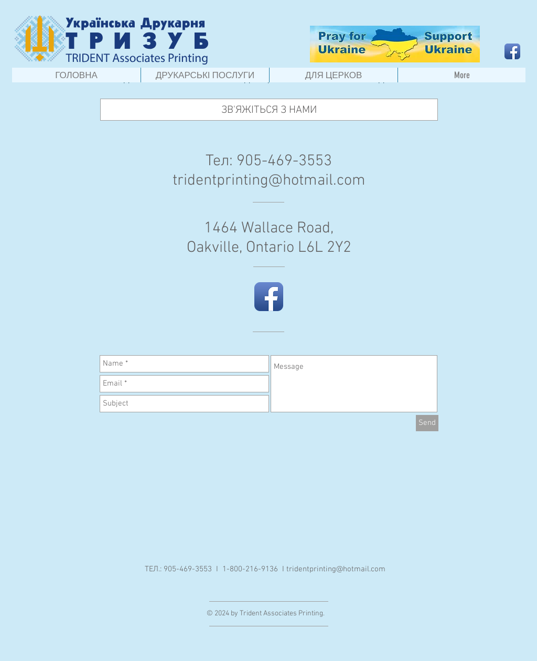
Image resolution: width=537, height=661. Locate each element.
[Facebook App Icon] (512, 51)
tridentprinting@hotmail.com (269, 180)
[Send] (427, 423)
